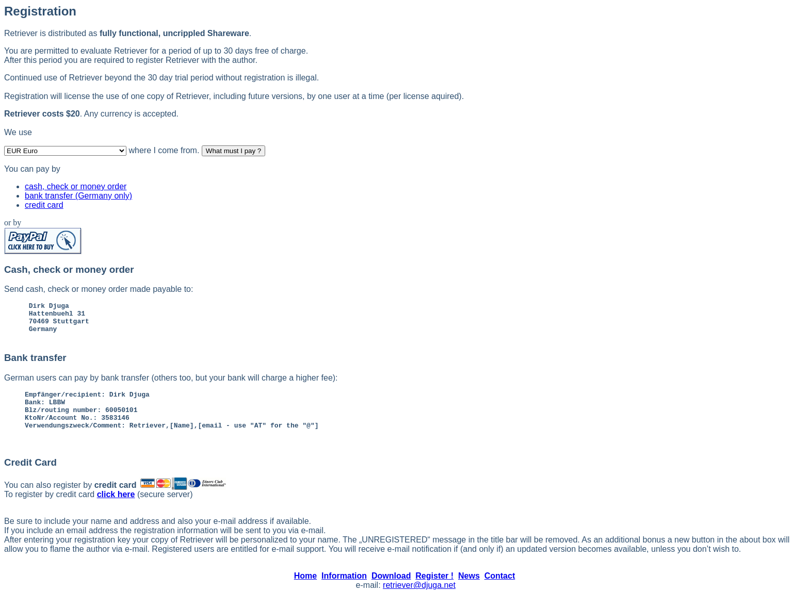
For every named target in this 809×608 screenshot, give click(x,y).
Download (391, 589)
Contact (499, 589)
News (469, 589)
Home (305, 589)
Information (344, 589)
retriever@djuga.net (419, 599)
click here (116, 508)
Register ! (434, 589)
